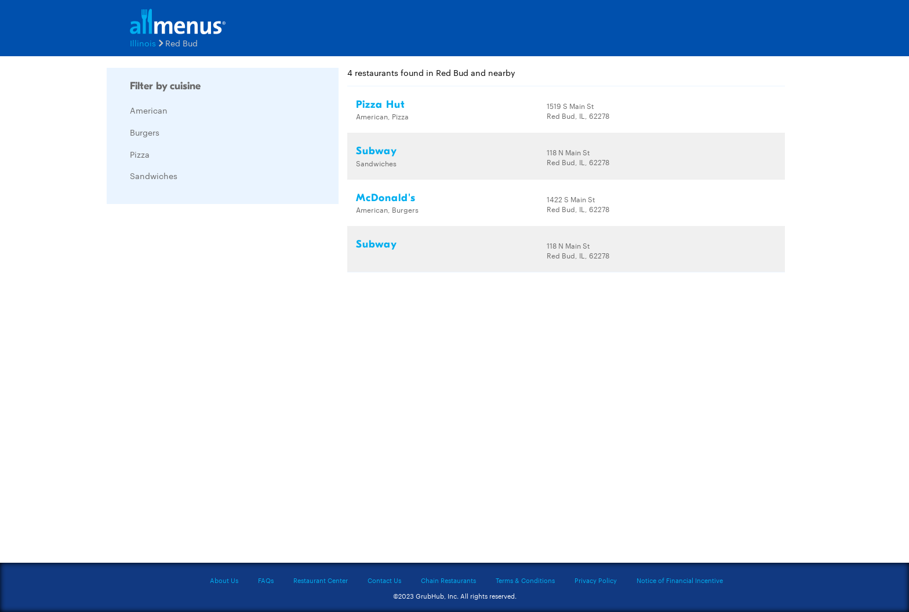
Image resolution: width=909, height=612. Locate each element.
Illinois (143, 43)
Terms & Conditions (525, 580)
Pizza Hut (380, 105)
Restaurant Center (320, 580)
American (149, 110)
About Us (224, 580)
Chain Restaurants (448, 580)
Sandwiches (153, 175)
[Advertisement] (194, 386)
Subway (376, 151)
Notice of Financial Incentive (680, 580)
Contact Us (384, 580)
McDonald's (386, 198)
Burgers (144, 132)
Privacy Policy (596, 580)
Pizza (140, 154)
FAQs (266, 580)
